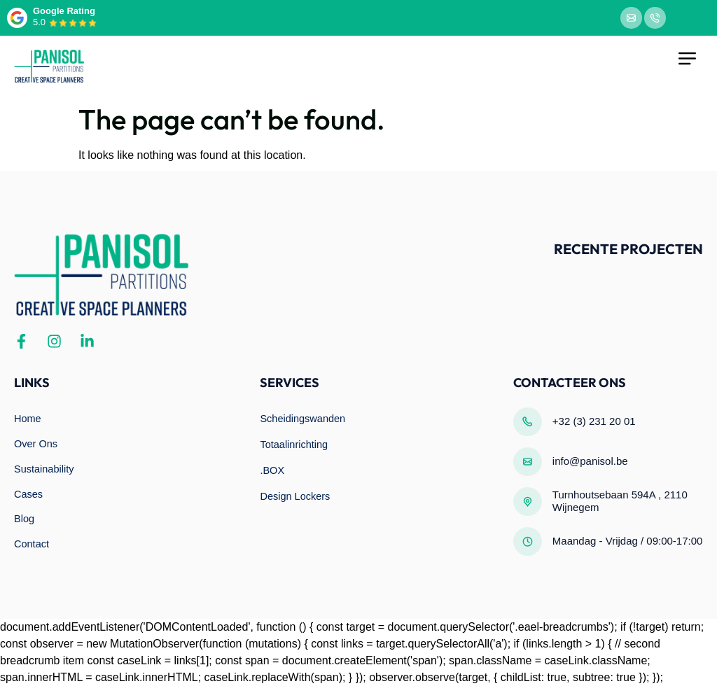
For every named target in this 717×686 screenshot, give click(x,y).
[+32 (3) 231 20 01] (527, 421)
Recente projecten (628, 249)
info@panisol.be (590, 461)
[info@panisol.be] (527, 461)
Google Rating (64, 11)
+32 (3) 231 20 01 (594, 421)
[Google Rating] (17, 18)
